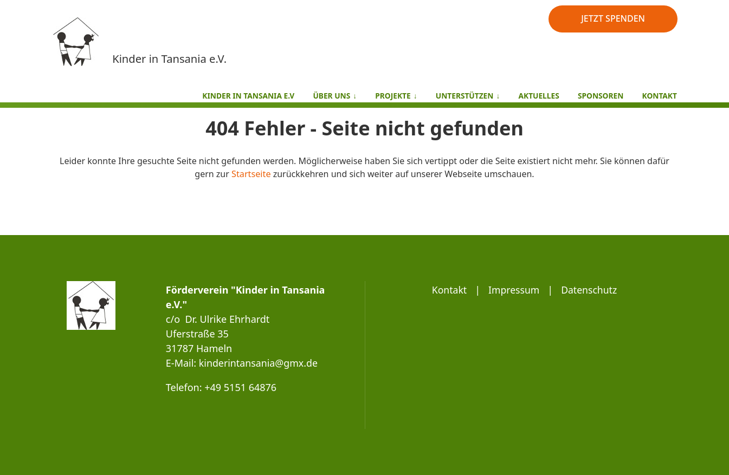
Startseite (251, 174)
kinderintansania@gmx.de (259, 362)
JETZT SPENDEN (613, 18)
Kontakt (448, 289)
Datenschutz (590, 289)
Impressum (513, 289)
